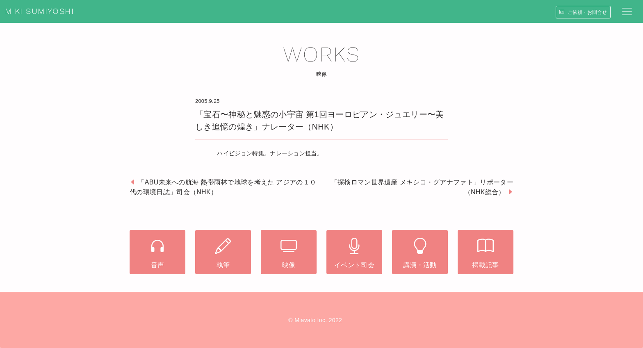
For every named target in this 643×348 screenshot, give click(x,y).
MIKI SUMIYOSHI (39, 11)
